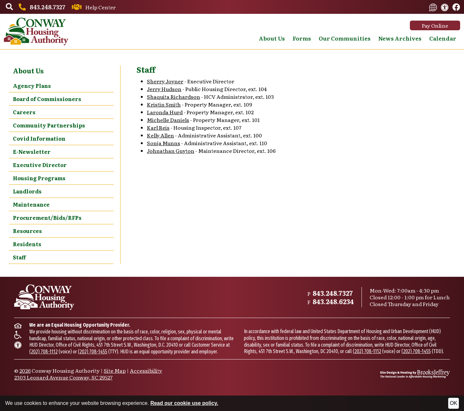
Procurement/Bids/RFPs (47, 217)
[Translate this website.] (433, 7)
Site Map (115, 370)
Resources (27, 231)
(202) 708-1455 (92, 352)
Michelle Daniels (168, 120)
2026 (25, 370)
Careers (24, 112)
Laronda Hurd (165, 112)
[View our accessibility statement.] (445, 7)
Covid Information (39, 138)
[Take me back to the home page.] (36, 31)
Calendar (442, 38)
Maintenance (31, 204)
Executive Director (40, 165)
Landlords (27, 191)
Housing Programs (39, 178)
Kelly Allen (160, 135)
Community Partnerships (49, 125)
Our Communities (345, 38)
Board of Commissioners (47, 99)
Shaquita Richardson (173, 96)
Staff (19, 257)
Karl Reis (158, 127)
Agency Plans (32, 85)
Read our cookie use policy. (184, 403)
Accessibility (146, 370)
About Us (28, 70)
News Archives (399, 38)
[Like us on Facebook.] (456, 7)
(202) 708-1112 (43, 352)
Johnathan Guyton (170, 150)
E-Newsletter (32, 151)
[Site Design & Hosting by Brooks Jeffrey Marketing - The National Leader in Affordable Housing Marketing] (415, 373)
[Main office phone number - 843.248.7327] (41, 7)
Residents (27, 244)
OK (453, 403)
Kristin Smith (164, 104)
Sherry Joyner (165, 81)
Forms (302, 38)
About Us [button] (272, 38)
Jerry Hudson (164, 89)
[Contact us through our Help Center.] (93, 7)
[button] (9, 7)
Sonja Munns (163, 143)
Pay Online (435, 25)
